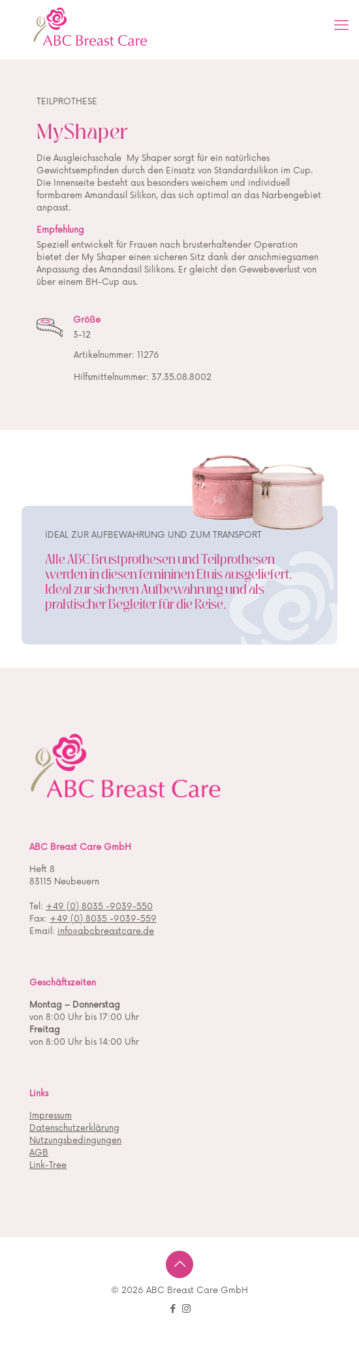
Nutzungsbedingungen (75, 1140)
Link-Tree (48, 1165)
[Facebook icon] (173, 1309)
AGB (38, 1153)
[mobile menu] (341, 26)
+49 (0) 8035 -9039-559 (103, 919)
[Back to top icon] (179, 1264)
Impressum (50, 1116)
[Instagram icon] (186, 1309)
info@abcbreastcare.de (105, 931)
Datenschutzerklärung (74, 1128)
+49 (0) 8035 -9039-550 (99, 906)
